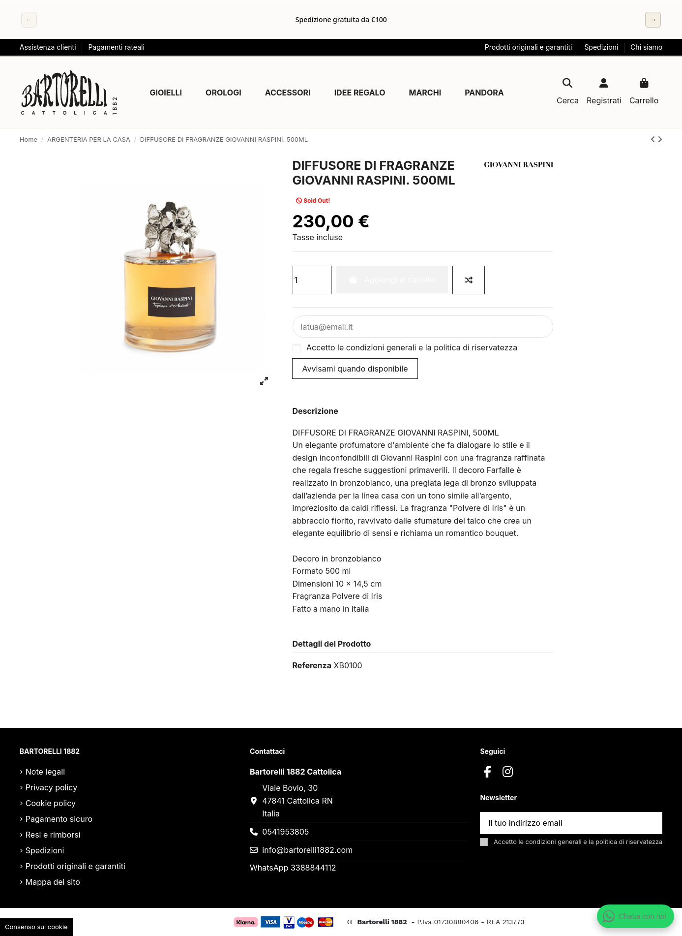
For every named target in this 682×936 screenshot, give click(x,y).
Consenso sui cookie (36, 927)
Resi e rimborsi (53, 835)
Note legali (45, 772)
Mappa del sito (53, 882)
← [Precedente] (29, 19)
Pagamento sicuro (59, 819)
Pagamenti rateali (116, 47)
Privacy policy (51, 787)
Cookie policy (51, 803)
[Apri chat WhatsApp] (636, 916)
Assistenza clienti (49, 47)
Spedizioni (602, 47)
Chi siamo (646, 47)
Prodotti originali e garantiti (529, 47)
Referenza (312, 665)
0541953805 (285, 832)
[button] (166, 92)
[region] (341, 19)
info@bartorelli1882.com (307, 850)
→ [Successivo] (653, 19)
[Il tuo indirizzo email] (559, 823)
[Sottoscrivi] (650, 823)
